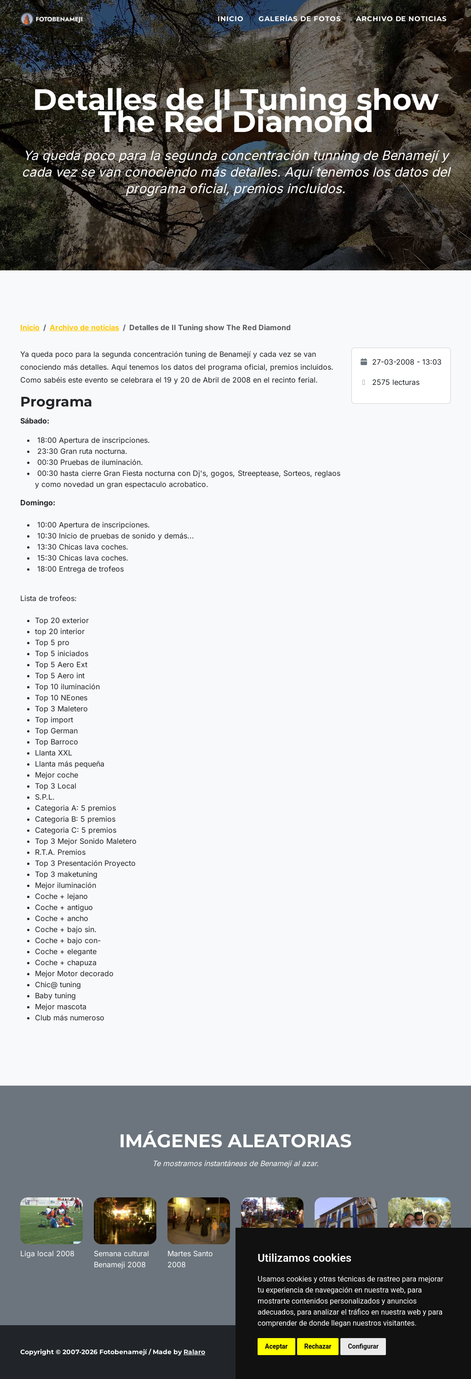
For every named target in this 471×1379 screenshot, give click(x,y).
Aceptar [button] (276, 1346)
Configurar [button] (363, 1346)
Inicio (231, 24)
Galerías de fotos (299, 24)
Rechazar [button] (318, 1346)
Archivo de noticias (401, 24)
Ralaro (194, 1352)
